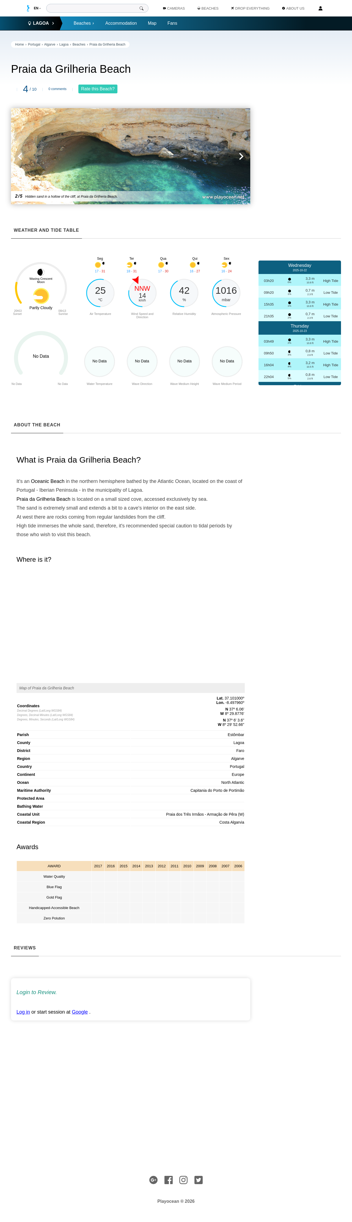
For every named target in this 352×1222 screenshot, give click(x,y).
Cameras (174, 8)
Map (152, 23)
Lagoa (63, 44)
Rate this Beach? (98, 88)
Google (80, 1012)
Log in (23, 1012)
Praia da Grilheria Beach (107, 44)
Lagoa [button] (41, 23)
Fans (172, 23)
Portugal (34, 44)
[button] (71, 156)
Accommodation (121, 23)
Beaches (84, 23)
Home (19, 44)
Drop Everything (250, 8)
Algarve (49, 44)
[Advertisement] (299, 123)
